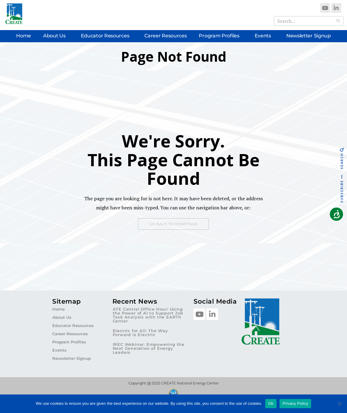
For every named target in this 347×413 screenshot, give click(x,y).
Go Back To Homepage (173, 224)
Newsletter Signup (308, 36)
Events (264, 36)
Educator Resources (106, 36)
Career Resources (165, 36)
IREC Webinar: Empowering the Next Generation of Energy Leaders (148, 348)
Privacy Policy (295, 403)
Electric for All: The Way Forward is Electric (140, 332)
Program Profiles (220, 36)
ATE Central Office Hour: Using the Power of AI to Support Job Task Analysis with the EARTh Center (148, 315)
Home (23, 36)
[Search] (338, 21)
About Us (56, 36)
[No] (339, 404)
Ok (270, 403)
